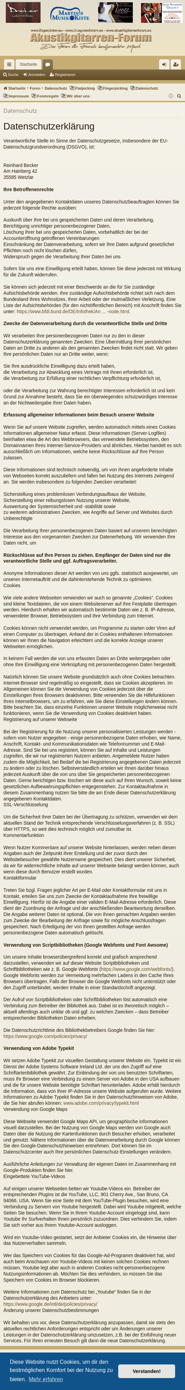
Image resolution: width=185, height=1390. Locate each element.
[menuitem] (179, 96)
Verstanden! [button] (147, 1371)
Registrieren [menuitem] (177, 66)
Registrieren (65, 75)
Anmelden (36, 75)
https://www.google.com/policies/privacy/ (45, 1036)
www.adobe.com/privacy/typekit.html (101, 1103)
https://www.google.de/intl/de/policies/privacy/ (50, 1304)
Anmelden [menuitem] (165, 66)
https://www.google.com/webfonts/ (136, 969)
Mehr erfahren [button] (46, 1379)
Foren (49, 66)
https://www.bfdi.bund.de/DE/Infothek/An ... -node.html (73, 311)
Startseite (28, 64)
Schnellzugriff (10, 66)
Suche (13, 75)
